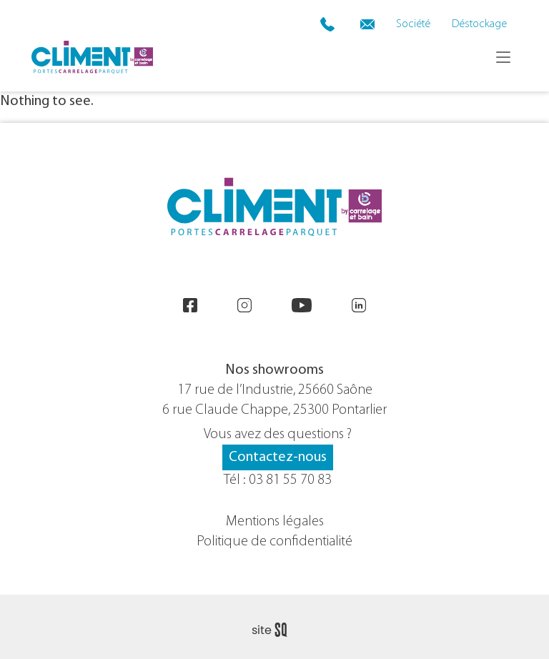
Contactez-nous (278, 457)
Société (413, 24)
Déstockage (479, 24)
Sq (275, 630)
